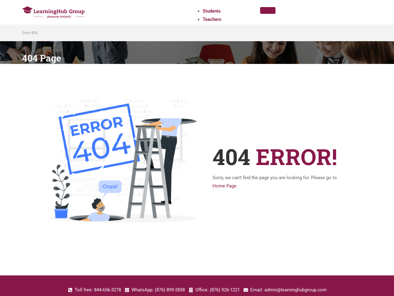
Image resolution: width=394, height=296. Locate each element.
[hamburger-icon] (267, 10)
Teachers (212, 19)
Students (212, 11)
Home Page (224, 186)
